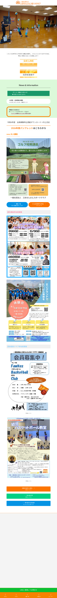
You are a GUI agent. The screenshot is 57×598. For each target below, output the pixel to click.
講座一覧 (9, 517)
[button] (55, 27)
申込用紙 (46, 122)
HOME (16, 595)
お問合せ (39, 595)
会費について (10, 524)
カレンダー (51, 595)
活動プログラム (10, 521)
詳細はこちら (28, 413)
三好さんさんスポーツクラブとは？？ (15, 514)
